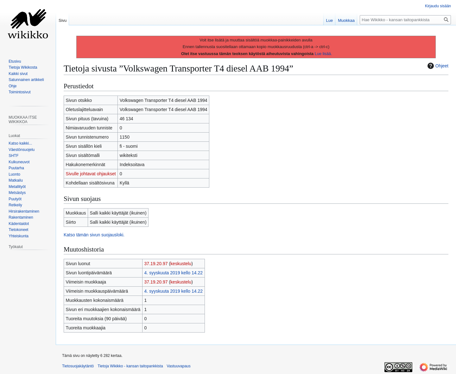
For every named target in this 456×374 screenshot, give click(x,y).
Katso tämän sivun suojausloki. (94, 234)
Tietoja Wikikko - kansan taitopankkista (130, 366)
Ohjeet (437, 66)
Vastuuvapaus (179, 366)
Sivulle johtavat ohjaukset (91, 173)
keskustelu (180, 263)
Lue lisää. (323, 53)
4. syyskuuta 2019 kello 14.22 (173, 272)
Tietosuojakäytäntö (78, 366)
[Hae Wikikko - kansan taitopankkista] (405, 19)
